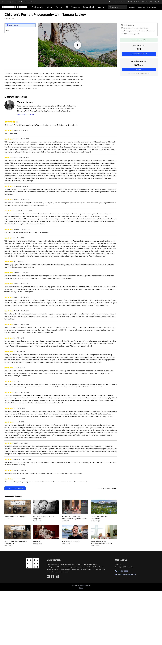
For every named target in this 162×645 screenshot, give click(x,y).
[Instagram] (57, 576)
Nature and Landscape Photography (99, 517)
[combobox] (117, 7)
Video (49, 7)
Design (59, 7)
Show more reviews (15, 488)
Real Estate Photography (71, 541)
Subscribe (141, 7)
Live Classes (151, 7)
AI (67, 7)
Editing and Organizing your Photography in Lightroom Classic (74, 517)
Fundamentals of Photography (15, 516)
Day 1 (8, 30)
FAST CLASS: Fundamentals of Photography (15, 542)
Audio (101, 7)
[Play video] (77, 45)
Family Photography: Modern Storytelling (43, 517)
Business (75, 7)
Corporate (132, 7)
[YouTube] (48, 576)
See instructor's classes (25, 114)
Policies (81, 588)
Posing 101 (37, 541)
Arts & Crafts (89, 7)
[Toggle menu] (160, 7)
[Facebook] (52, 576)
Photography (38, 7)
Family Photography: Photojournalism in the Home (101, 542)
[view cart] (136, 2)
